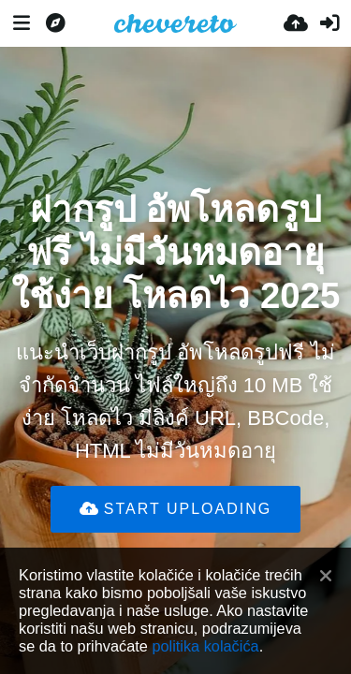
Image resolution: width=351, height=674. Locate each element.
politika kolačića (205, 645)
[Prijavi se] (329, 23)
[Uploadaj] (296, 23)
